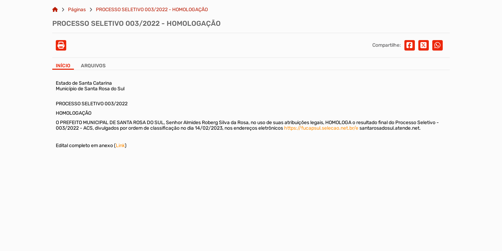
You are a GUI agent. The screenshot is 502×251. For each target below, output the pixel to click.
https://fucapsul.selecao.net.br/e (321, 128)
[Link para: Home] (55, 10)
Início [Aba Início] (63, 66)
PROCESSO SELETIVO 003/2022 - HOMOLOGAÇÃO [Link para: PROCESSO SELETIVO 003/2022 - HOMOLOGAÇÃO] (152, 10)
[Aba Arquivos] (93, 66)
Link (120, 146)
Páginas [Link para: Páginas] (77, 10)
